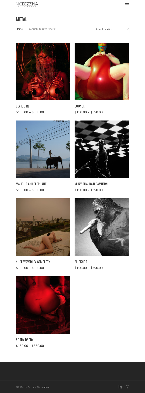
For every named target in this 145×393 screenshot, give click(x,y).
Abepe (46, 387)
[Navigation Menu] (127, 4)
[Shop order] (110, 29)
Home (19, 28)
